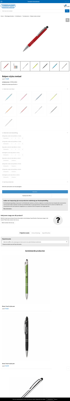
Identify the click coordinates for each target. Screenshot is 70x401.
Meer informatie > (7, 208)
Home (2, 16)
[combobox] (33, 10)
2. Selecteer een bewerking (10, 133)
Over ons (38, 357)
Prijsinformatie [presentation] (24, 233)
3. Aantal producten (8, 182)
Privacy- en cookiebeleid (41, 380)
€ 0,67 (39, 332)
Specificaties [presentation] (46, 233)
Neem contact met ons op (8, 222)
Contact (3, 378)
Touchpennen (26, 16)
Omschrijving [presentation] (36, 233)
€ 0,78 (39, 291)
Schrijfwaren (18, 16)
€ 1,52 (5, 332)
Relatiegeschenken (9, 16)
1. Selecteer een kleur (8, 89)
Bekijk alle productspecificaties (10, 84)
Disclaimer (38, 382)
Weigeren (55, 399)
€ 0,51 (5, 291)
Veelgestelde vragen (40, 359)
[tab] (24, 233)
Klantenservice (4, 380)
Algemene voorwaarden (41, 378)
